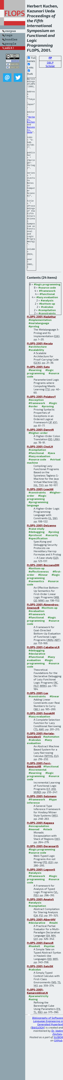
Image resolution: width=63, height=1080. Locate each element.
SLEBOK (58, 1075)
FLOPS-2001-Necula (40, 381)
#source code (47, 325)
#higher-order (38, 470)
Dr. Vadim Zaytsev (57, 1070)
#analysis (47, 338)
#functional (47, 332)
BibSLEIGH (38, 1065)
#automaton (51, 774)
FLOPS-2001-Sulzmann (41, 834)
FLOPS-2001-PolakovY (41, 434)
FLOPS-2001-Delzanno (41, 563)
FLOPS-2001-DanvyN (40, 467)
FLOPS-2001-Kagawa (40, 860)
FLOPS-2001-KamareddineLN (37, 1029)
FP (50, 57)
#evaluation (36, 649)
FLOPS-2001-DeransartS (43, 884)
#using (33, 1037)
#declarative (37, 691)
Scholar (50, 65)
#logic (53, 441)
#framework (47, 328)
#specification (38, 576)
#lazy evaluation (47, 335)
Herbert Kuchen (31, 128)
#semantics (36, 619)
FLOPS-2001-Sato (38, 404)
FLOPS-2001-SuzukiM (41, 751)
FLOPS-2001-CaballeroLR (43, 685)
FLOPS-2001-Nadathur (41, 354)
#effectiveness (39, 609)
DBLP (50, 62)
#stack (47, 867)
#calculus (47, 344)
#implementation (40, 357)
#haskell (34, 984)
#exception (36, 437)
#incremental (37, 807)
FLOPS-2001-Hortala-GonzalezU (41, 773)
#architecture (38, 384)
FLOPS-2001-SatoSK (40, 1004)
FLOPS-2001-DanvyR (40, 980)
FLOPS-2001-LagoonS (41, 907)
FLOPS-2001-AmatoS (40, 937)
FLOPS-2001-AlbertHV (41, 957)
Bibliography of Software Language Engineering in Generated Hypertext (47, 1059)
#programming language (37, 541)
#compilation (47, 348)
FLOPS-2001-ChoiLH (40, 484)
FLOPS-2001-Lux (37, 731)
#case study (36, 566)
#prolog (34, 364)
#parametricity (38, 1034)
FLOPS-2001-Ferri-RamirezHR (39, 803)
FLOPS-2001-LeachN (40, 527)
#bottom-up (47, 341)
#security (52, 573)
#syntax (49, 984)
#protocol (35, 573)
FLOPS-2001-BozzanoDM (43, 603)
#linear (43, 612)
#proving (48, 444)
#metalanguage (39, 361)
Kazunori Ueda (31, 140)
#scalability (36, 387)
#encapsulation (39, 864)
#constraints (47, 351)
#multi (53, 960)
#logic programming (47, 322)
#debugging (37, 569)
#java (51, 491)
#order (33, 444)
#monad (34, 867)
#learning (35, 408)
